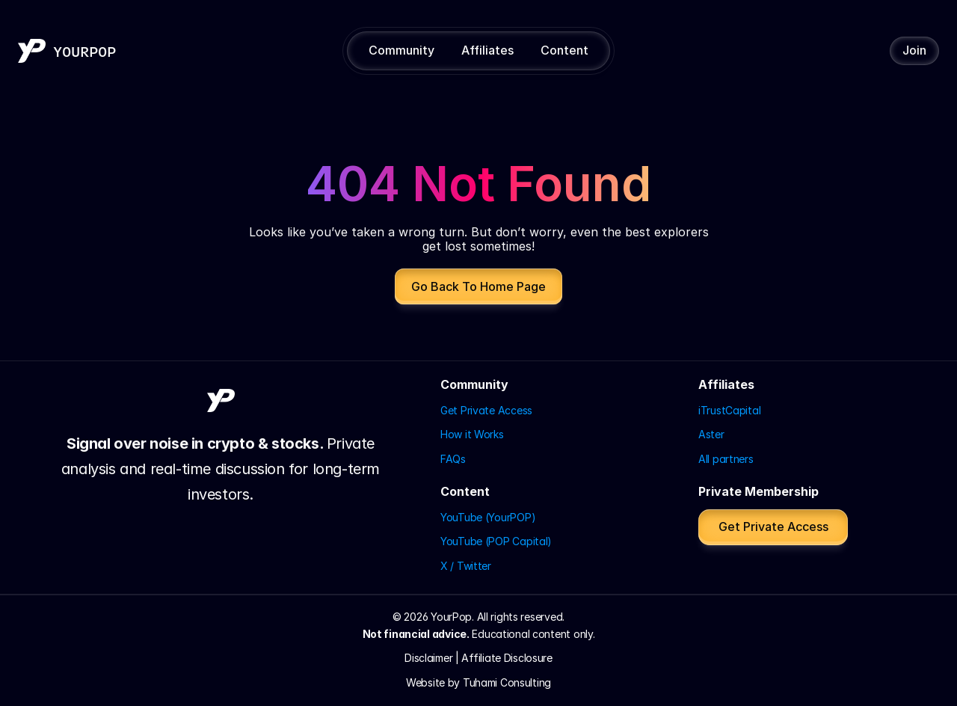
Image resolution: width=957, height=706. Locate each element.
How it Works (472, 434)
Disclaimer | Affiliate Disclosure (478, 657)
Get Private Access (486, 410)
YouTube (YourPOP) (487, 517)
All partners (726, 458)
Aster (711, 434)
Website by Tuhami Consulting (478, 682)
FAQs (453, 458)
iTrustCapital (729, 410)
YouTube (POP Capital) (496, 541)
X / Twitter (465, 565)
